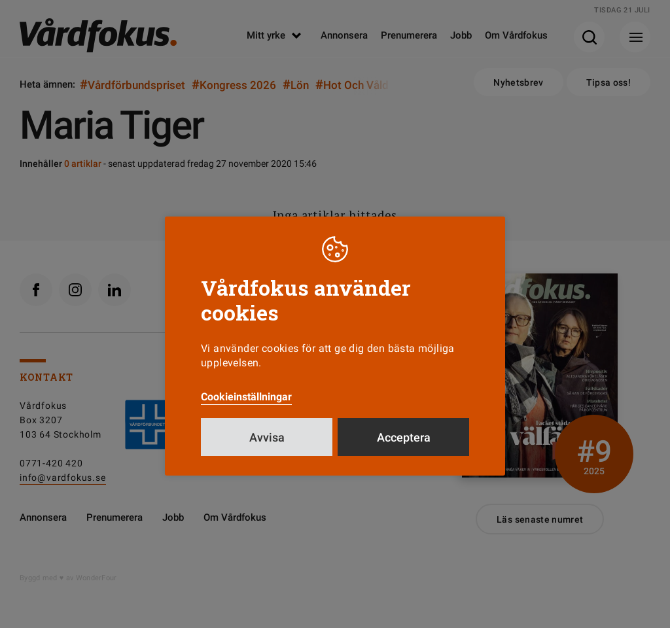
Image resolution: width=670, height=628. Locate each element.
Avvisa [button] (267, 437)
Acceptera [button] (404, 437)
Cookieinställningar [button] (246, 397)
